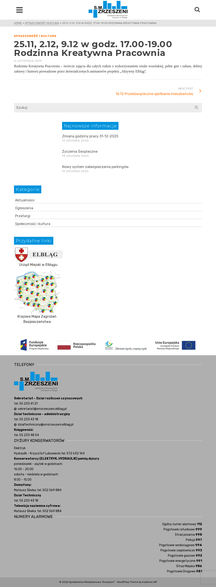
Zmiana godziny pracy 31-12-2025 (90, 136)
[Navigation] (19, 10)
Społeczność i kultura (35, 36)
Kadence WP (149, 582)
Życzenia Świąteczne (80, 151)
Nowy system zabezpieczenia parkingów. (95, 167)
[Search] (197, 10)
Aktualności (25, 200)
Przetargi (22, 216)
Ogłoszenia (24, 208)
